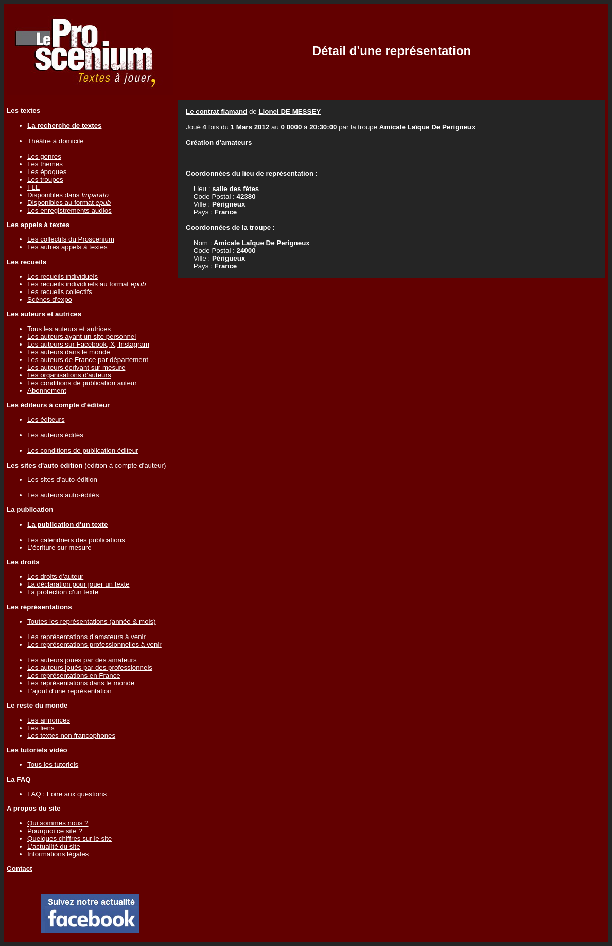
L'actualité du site (53, 846)
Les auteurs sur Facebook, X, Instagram (88, 344)
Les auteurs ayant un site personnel (81, 336)
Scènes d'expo (49, 299)
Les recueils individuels (62, 276)
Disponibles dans (68, 195)
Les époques (46, 172)
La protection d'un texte (62, 592)
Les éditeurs (46, 419)
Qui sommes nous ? (58, 823)
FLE (33, 187)
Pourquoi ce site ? (54, 831)
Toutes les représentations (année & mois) (91, 621)
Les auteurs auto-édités (63, 495)
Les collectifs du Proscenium (70, 239)
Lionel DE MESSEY (289, 111)
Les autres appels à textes (67, 247)
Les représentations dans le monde (80, 683)
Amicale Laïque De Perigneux (427, 127)
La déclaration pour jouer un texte (78, 584)
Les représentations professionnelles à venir (94, 644)
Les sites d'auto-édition (62, 480)
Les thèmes (45, 164)
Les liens (41, 728)
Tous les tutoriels (52, 764)
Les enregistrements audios (69, 210)
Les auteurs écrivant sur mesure (76, 367)
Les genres (44, 156)
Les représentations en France (73, 675)
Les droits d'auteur (55, 576)
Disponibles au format (69, 203)
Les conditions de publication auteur (82, 383)
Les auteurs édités (55, 435)
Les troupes (45, 179)
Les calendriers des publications (76, 540)
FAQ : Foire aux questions (67, 794)
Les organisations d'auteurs (69, 375)
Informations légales (58, 854)
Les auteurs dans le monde (68, 352)
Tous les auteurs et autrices (69, 329)
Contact (19, 868)
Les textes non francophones (71, 735)
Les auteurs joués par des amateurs (82, 660)
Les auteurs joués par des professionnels (89, 668)
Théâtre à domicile (55, 141)
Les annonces (48, 720)
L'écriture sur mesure (59, 548)
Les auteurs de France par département (87, 360)
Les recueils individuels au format (86, 284)
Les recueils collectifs (59, 292)
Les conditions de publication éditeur (82, 450)
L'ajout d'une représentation (69, 691)
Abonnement (46, 390)
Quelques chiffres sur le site (69, 838)
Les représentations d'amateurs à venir (86, 637)
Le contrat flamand (216, 111)
